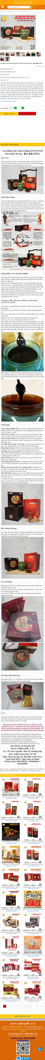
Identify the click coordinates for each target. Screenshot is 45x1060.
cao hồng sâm (12, 769)
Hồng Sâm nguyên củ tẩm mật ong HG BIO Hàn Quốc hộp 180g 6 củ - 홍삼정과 (11, 931)
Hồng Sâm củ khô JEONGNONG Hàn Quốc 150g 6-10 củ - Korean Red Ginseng (33, 908)
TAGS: (1, 769)
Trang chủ (2, 11)
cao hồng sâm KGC (24, 770)
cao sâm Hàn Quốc (31, 769)
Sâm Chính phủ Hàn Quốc (12, 770)
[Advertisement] (22, 128)
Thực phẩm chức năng (12, 11)
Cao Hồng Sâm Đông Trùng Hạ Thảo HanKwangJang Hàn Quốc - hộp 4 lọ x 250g (11, 886)
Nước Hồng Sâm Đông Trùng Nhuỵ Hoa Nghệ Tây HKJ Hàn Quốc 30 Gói (11, 976)
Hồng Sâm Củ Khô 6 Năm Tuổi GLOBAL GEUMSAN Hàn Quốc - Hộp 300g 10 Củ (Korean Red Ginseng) (11, 818)
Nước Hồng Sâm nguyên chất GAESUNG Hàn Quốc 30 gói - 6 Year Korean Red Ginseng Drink (11, 999)
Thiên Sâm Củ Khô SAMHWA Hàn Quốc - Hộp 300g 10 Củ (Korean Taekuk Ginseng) (11, 863)
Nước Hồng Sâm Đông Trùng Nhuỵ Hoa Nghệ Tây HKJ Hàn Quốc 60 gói (11, 953)
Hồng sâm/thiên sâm (25, 11)
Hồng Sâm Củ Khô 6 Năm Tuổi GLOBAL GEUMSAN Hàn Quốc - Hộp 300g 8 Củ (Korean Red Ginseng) (32, 818)
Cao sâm (6, 769)
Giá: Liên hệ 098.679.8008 (8, 101)
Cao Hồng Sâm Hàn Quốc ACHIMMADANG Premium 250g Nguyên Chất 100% (10, 841)
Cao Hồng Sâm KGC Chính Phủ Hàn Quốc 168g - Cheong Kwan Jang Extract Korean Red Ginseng (33, 863)
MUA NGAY (27, 113)
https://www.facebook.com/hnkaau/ (14, 1028)
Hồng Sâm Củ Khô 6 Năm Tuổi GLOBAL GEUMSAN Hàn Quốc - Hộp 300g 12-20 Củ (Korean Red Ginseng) (32, 796)
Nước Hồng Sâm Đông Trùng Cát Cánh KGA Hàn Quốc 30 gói (33, 976)
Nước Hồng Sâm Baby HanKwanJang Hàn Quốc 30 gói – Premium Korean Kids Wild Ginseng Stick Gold (33, 953)
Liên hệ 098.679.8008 (11, 798)
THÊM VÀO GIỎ (9, 114)
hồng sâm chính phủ (35, 770)
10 (30, 1006)
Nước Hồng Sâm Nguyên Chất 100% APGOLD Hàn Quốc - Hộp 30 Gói (11, 796)
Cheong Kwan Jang (21, 769)
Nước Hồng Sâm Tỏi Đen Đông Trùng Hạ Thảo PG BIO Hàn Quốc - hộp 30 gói (11, 908)
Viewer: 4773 (40, 66)
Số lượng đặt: (4, 108)
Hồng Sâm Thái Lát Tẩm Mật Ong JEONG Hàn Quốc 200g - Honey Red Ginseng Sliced (33, 999)
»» (40, 1006)
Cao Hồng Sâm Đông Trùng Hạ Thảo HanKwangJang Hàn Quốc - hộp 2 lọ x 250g (33, 886)
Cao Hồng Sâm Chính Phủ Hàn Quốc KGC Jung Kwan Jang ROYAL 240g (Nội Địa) (33, 841)
